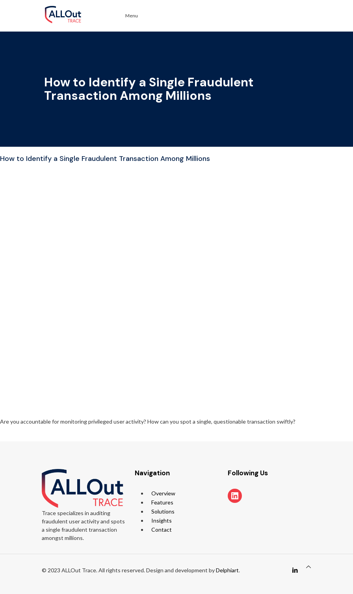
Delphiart (227, 570)
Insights (161, 520)
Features (162, 502)
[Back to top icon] (308, 566)
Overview (163, 493)
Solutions (163, 511)
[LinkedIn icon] (295, 569)
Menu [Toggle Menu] (127, 16)
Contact (161, 529)
